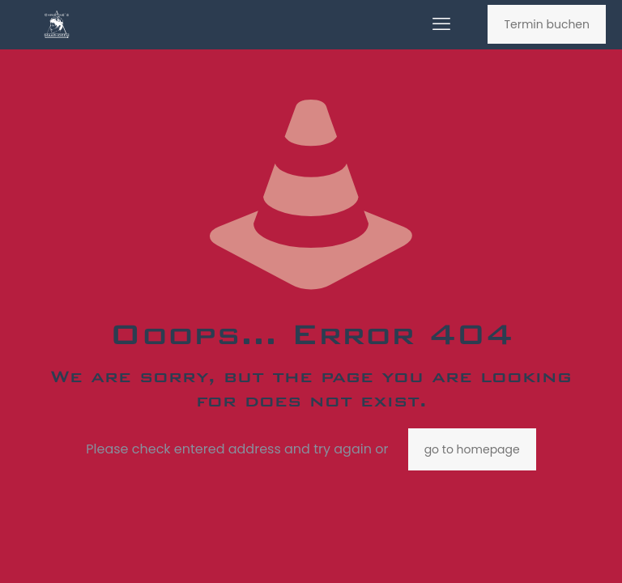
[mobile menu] (441, 24)
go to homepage (472, 449)
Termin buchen (547, 24)
